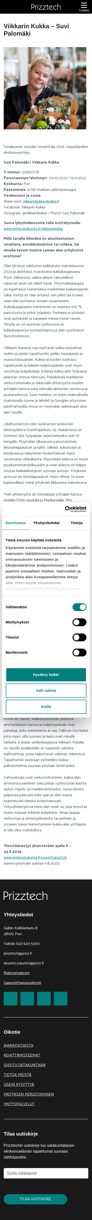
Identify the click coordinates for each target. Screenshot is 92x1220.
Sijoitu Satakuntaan (25, 1065)
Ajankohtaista (18, 1045)
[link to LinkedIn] (44, 998)
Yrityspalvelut (19, 1104)
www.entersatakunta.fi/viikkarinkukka (33, 229)
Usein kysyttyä (19, 1084)
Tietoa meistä (17, 1075)
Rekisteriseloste (16, 973)
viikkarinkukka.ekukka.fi (41, 201)
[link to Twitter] (27, 998)
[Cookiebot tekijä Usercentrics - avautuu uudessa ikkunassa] (65, 509)
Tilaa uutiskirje (35, 1199)
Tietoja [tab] (77, 523)
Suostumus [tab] (16, 523)
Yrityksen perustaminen (29, 1094)
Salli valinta (46, 690)
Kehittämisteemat (22, 1055)
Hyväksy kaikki (46, 674)
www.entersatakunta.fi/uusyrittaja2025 (35, 857)
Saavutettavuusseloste (22, 983)
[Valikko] (84, 7)
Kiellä (46, 706)
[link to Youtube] (60, 998)
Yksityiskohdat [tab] (46, 523)
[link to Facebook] (10, 998)
